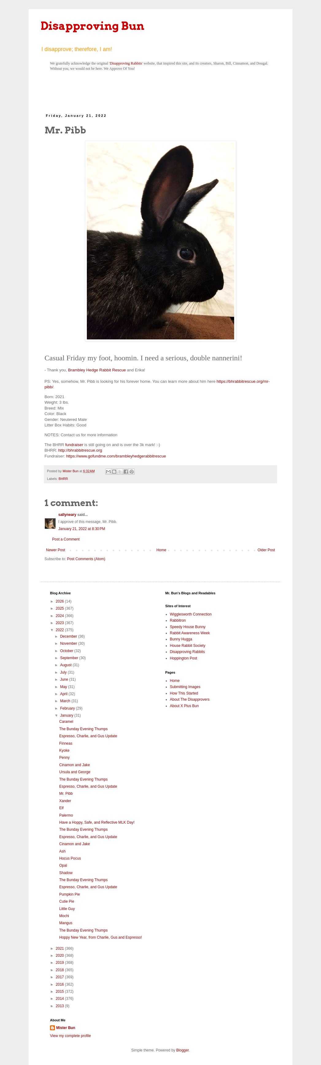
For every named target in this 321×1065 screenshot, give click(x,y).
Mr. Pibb (66, 793)
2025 (60, 608)
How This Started (184, 693)
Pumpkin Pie (69, 894)
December (69, 636)
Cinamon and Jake (74, 765)
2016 (60, 984)
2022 (60, 630)
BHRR (63, 479)
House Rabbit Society (187, 645)
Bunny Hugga (181, 639)
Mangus (65, 923)
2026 (60, 601)
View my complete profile (70, 1036)
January (67, 715)
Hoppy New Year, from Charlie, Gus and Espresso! (100, 937)
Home (161, 550)
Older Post (266, 550)
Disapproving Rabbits (126, 63)
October (67, 651)
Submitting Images (185, 687)
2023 (60, 623)
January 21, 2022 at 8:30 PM (81, 529)
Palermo (66, 815)
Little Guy (67, 909)
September (69, 658)
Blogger (182, 1050)
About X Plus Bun (184, 706)
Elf (61, 808)
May (64, 687)
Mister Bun (65, 1028)
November (69, 643)
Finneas (65, 743)
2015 (60, 991)
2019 (60, 962)
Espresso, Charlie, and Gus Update (88, 736)
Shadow (65, 873)
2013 (60, 1006)
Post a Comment (65, 539)
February (68, 708)
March (66, 701)
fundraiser (74, 444)
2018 (60, 970)
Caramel (66, 721)
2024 (60, 616)
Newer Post (55, 550)
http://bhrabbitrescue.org (80, 450)
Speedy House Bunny (188, 627)
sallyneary (67, 515)
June (64, 679)
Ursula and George (74, 772)
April (64, 694)
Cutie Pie (66, 901)
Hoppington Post (183, 658)
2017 (60, 977)
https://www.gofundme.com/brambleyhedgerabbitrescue (116, 456)
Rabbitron (178, 620)
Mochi (64, 916)
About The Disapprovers (190, 699)
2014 (60, 998)
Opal (63, 865)
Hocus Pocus (70, 858)
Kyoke (64, 750)
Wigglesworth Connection (191, 614)
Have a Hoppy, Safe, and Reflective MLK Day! (96, 822)
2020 (60, 955)
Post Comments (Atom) (86, 559)
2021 (60, 948)
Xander (65, 801)
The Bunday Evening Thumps (83, 729)
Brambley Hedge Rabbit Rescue (97, 370)
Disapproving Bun (92, 26)
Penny (64, 757)
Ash (62, 851)
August (66, 665)
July (64, 672)
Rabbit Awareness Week (190, 633)
